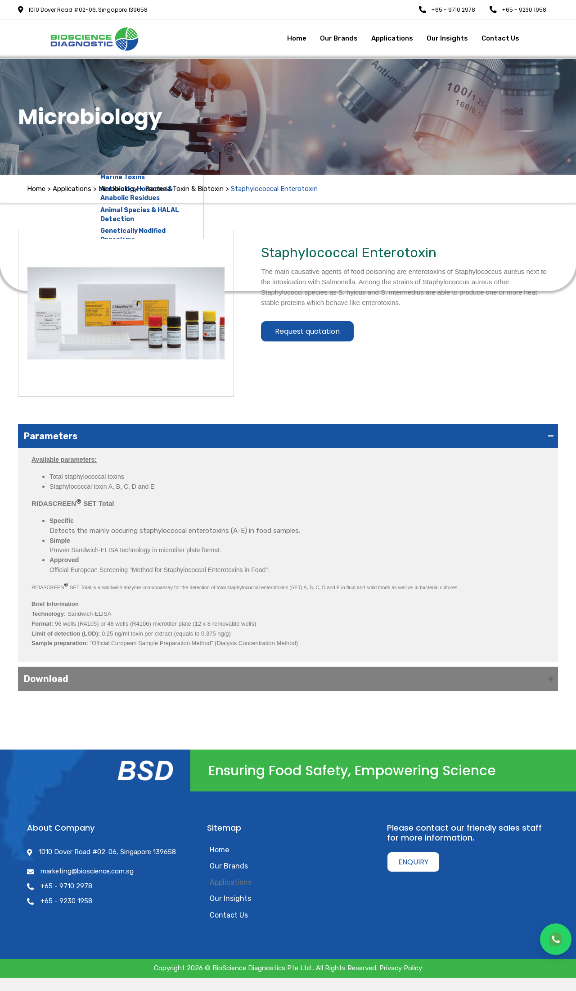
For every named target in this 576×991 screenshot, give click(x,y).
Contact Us (229, 928)
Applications (231, 895)
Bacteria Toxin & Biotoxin (184, 189)
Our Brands (229, 879)
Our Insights (230, 912)
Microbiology (118, 189)
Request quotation (307, 327)
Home (36, 189)
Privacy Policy (400, 981)
